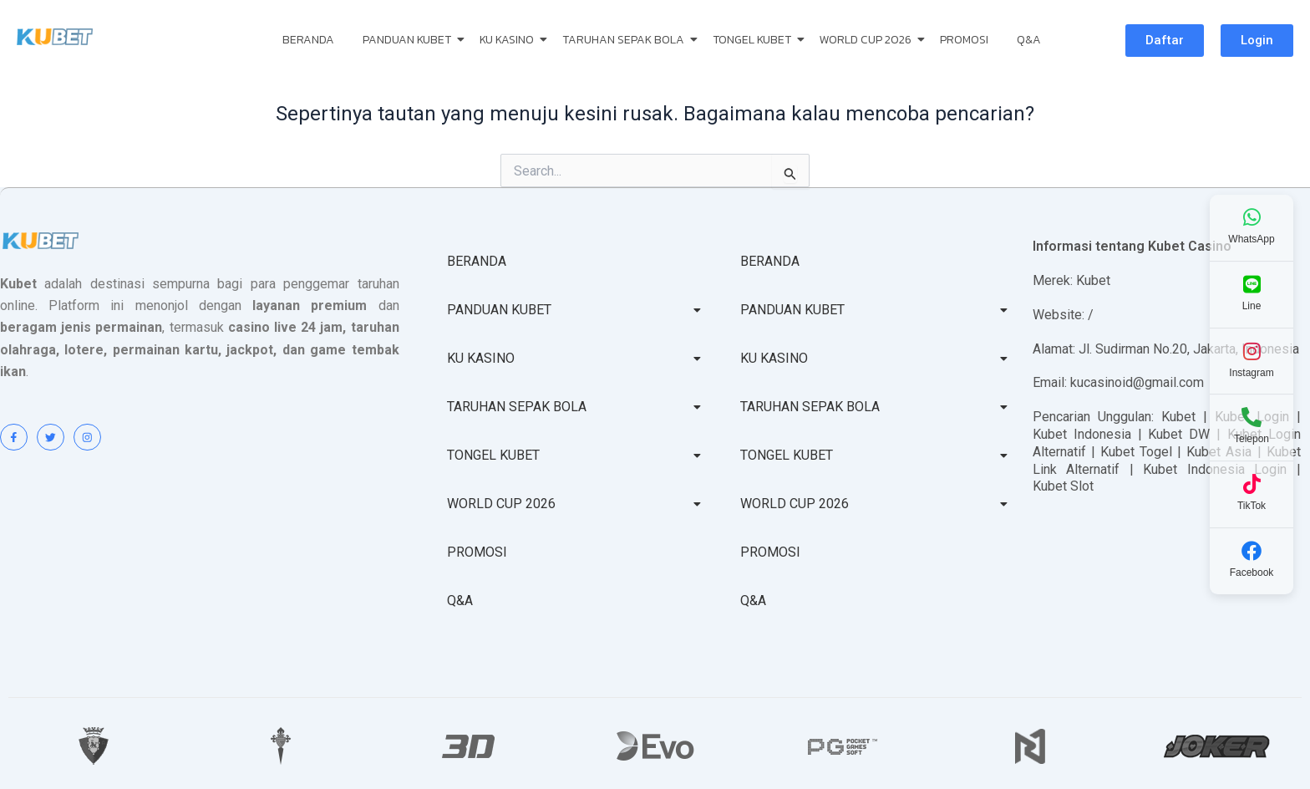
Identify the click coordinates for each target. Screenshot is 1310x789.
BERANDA (308, 39)
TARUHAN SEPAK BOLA (626, 39)
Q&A (1029, 39)
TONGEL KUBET (755, 39)
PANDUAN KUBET (410, 39)
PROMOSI (964, 39)
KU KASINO (510, 39)
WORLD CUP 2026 (868, 39)
